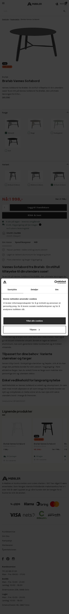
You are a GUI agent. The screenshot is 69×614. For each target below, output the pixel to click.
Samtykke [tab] (12, 289)
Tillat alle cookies (34, 321)
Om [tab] (56, 289)
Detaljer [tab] (34, 289)
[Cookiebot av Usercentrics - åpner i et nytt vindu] (54, 282)
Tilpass (35, 329)
